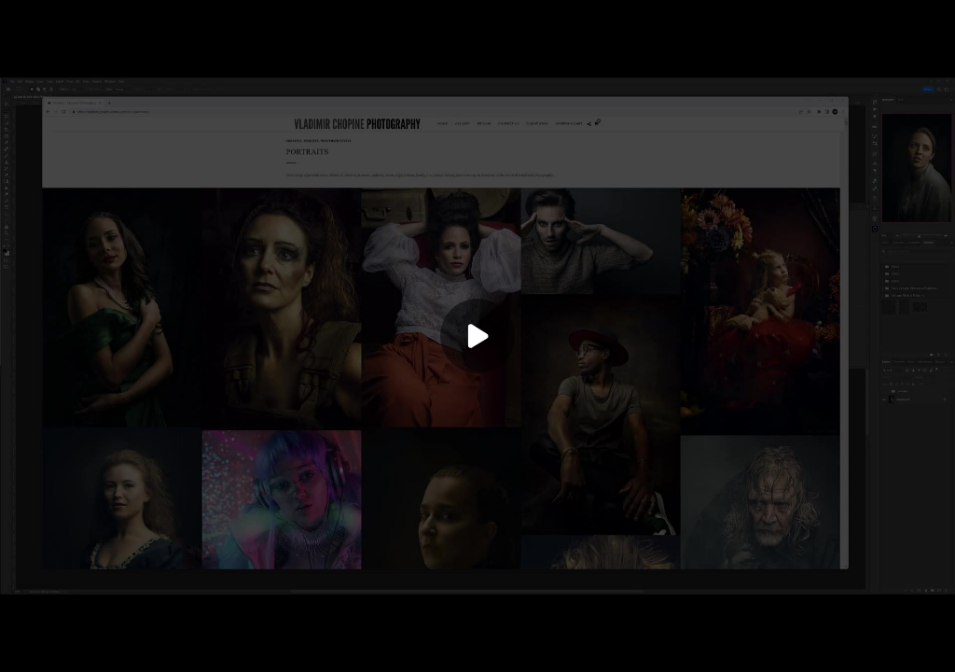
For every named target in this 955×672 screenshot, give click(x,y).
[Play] (477, 336)
